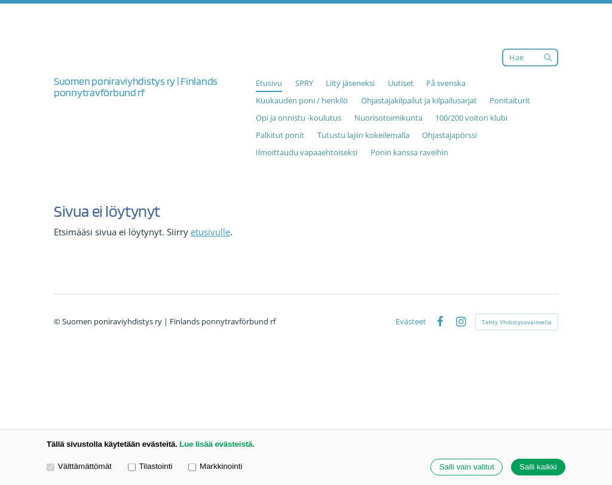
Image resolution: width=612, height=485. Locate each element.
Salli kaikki (538, 467)
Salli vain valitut (466, 467)
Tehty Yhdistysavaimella (517, 322)
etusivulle (210, 232)
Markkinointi (215, 466)
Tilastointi (150, 466)
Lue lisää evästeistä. (216, 444)
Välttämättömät (79, 466)
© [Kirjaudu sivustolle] (58, 321)
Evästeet (411, 322)
